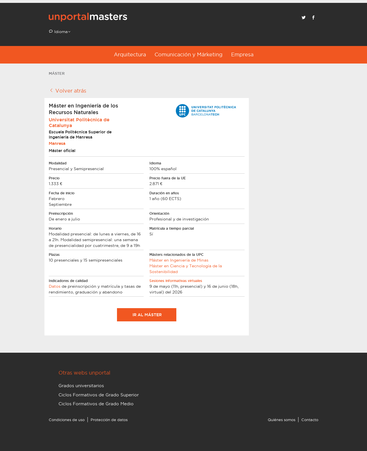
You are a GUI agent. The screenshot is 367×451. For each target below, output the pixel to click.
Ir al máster (146, 314)
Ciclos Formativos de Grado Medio (96, 403)
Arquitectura (130, 54)
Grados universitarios (81, 385)
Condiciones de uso (67, 420)
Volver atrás (67, 90)
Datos (54, 286)
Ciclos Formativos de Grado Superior (98, 394)
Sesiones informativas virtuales (175, 281)
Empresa (242, 54)
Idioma (60, 31)
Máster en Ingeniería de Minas (178, 260)
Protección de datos (109, 420)
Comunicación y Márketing (188, 54)
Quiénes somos (281, 420)
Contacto (309, 420)
